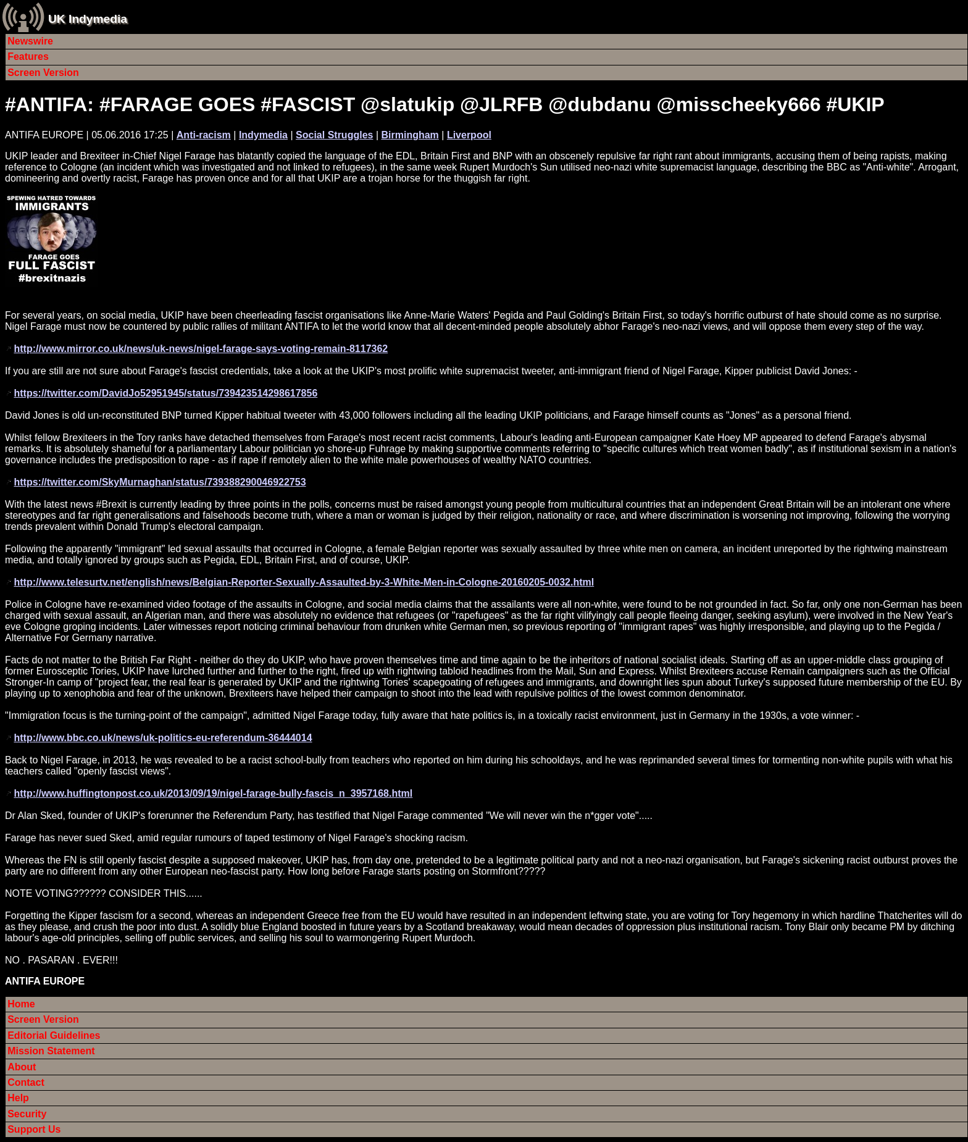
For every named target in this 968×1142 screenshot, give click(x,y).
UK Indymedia (87, 18)
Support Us (33, 1129)
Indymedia (263, 135)
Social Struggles (334, 135)
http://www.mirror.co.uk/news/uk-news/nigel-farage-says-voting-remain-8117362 (201, 348)
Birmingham (409, 135)
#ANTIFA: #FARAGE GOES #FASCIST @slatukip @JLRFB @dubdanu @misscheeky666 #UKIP (445, 104)
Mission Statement (50, 1051)
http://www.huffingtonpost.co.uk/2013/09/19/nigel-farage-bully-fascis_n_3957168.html (213, 793)
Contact (25, 1082)
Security (26, 1114)
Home (21, 1004)
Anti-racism (204, 135)
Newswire (30, 41)
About (21, 1067)
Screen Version (43, 72)
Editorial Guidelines (53, 1035)
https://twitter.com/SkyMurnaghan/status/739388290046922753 (160, 482)
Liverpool (469, 135)
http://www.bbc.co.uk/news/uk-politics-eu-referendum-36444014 (163, 738)
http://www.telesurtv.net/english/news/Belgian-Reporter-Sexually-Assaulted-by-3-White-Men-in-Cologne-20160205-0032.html (304, 582)
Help (18, 1098)
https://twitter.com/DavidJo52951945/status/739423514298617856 (165, 393)
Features (28, 56)
